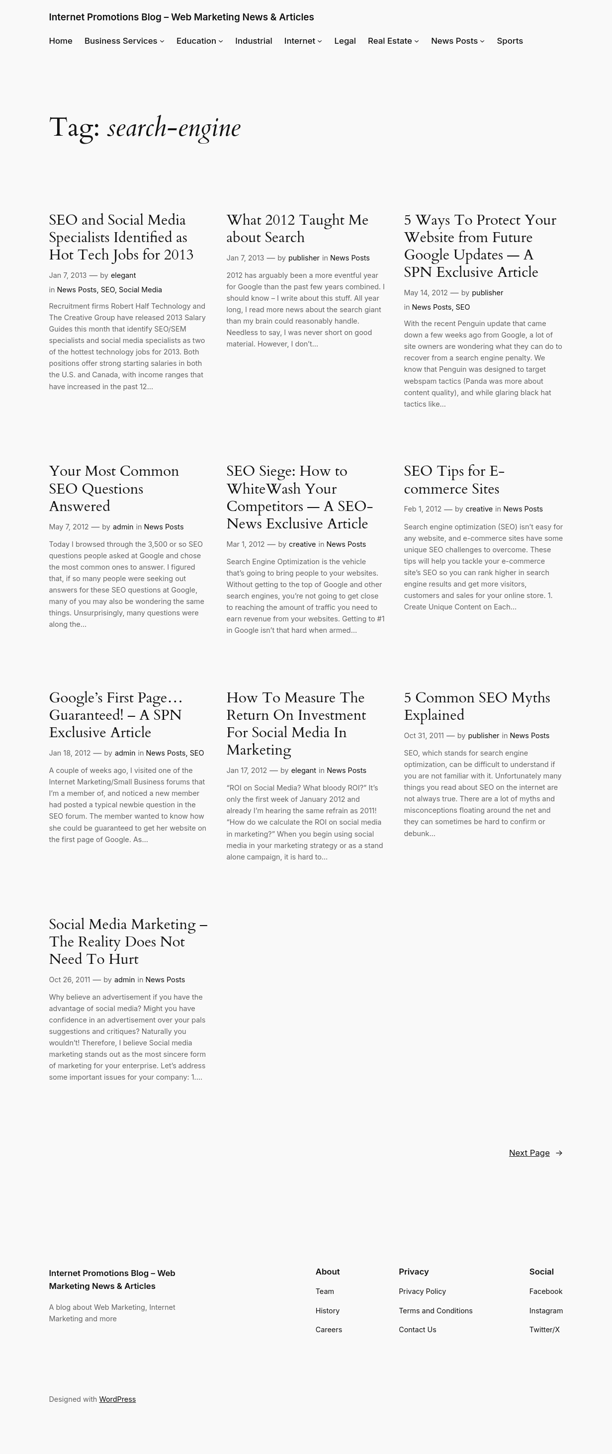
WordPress (117, 1399)
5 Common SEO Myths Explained (477, 706)
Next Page (536, 1152)
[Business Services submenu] (162, 40)
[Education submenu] (220, 40)
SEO (108, 289)
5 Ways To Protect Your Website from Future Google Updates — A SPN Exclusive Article (480, 246)
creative (302, 544)
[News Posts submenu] (482, 40)
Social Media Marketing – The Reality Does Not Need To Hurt (128, 942)
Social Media (140, 289)
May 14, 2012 (425, 292)
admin (123, 526)
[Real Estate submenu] (416, 40)
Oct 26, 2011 (69, 979)
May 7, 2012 (68, 526)
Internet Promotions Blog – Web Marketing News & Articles (181, 17)
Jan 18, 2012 (69, 753)
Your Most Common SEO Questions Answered (114, 489)
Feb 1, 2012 (422, 509)
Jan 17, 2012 (246, 770)
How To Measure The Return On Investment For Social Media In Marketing (296, 724)
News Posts (77, 289)
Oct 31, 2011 (423, 735)
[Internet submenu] (319, 40)
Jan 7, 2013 (68, 275)
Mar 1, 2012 (245, 544)
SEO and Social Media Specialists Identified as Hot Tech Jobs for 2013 (121, 238)
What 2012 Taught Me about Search (297, 229)
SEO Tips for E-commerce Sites (454, 480)
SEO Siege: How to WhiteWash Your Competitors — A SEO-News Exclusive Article (299, 497)
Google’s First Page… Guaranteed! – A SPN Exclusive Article (116, 715)
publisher (304, 258)
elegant (123, 275)
